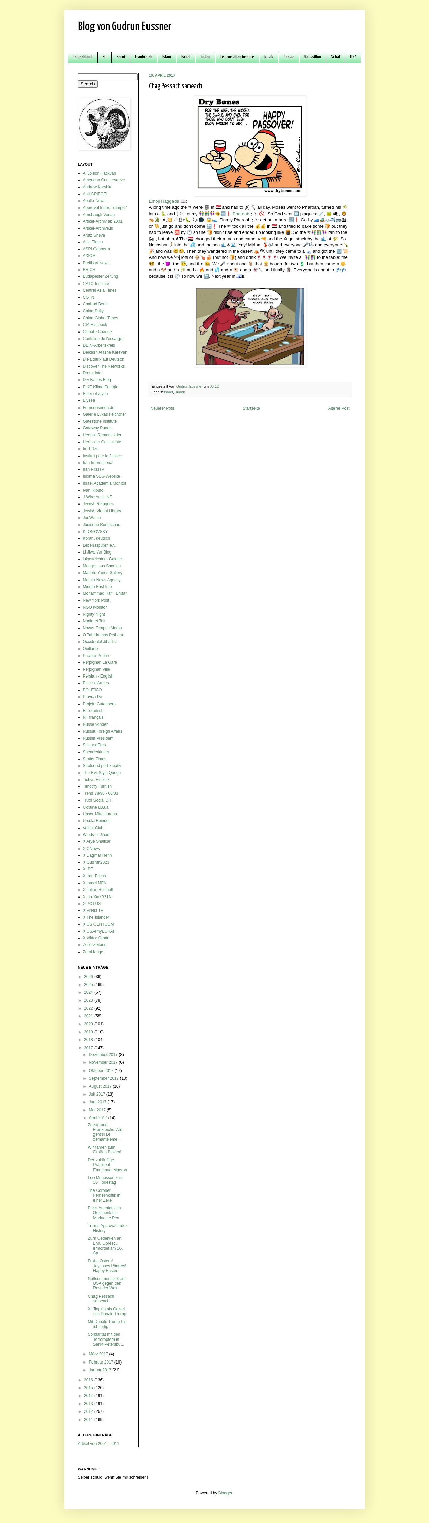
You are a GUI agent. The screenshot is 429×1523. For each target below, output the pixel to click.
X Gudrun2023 (96, 862)
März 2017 (99, 1354)
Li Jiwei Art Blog (97, 552)
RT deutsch (93, 710)
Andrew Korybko (98, 187)
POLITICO (92, 690)
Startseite (251, 408)
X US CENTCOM (98, 924)
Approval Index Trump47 (105, 207)
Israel (185, 57)
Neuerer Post (163, 408)
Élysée (89, 400)
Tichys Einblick (96, 779)
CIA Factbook (95, 324)
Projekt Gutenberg (99, 704)
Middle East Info (97, 586)
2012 (89, 1411)
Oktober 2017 (101, 1070)
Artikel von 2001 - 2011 (98, 1443)
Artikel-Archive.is (98, 228)
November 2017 (104, 1062)
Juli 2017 (97, 1094)
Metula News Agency (102, 580)
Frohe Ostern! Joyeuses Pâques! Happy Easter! (107, 1266)
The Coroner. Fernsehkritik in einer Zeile (104, 1195)
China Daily (93, 311)
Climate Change (97, 331)
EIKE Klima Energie (100, 387)
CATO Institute (96, 283)
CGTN (89, 297)
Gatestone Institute (100, 421)
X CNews (91, 848)
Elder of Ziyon (95, 393)
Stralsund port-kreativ (102, 765)
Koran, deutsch (96, 538)
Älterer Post (339, 408)
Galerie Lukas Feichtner (104, 414)
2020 (89, 1024)
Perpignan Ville (96, 669)
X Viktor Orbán (96, 938)
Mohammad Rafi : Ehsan (105, 593)
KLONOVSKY (95, 531)
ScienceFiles (94, 745)
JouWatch (92, 517)
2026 (89, 976)
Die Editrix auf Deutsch (103, 359)
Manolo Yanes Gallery (103, 572)
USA (353, 57)
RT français (93, 717)
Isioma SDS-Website (101, 476)
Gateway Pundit (97, 428)
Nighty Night (94, 614)
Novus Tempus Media (102, 627)
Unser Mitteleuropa (100, 814)
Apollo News (94, 200)
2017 (89, 1048)
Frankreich (143, 57)
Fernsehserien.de (98, 407)
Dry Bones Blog (97, 379)
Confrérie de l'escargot (103, 338)
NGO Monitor (95, 607)
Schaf (335, 57)
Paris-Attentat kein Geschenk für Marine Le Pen (104, 1213)
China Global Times (100, 318)
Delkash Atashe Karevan (105, 352)
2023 (89, 1000)
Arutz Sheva (94, 235)
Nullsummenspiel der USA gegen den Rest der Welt (107, 1283)
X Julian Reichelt (98, 889)
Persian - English (98, 676)
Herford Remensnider (102, 435)
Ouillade (90, 648)
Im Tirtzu (91, 448)
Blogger (225, 1493)
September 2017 (104, 1078)
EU (105, 57)
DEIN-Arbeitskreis (99, 345)
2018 (89, 1039)
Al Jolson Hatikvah (99, 173)
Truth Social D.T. (98, 800)
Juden (205, 57)
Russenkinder (95, 724)
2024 (89, 992)
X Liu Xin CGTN (97, 896)
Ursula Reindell (96, 820)
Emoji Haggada (164, 201)
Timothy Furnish (97, 786)
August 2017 (101, 1086)
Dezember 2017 (104, 1054)
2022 (89, 1008)
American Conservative (104, 180)
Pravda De (92, 696)
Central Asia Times (100, 290)
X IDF (88, 869)
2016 (89, 1380)
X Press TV (93, 910)
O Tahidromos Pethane (104, 635)
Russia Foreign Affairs (103, 731)
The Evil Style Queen (102, 772)
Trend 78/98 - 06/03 (100, 793)
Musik (268, 57)
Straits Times (94, 759)
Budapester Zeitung (100, 276)
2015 (89, 1387)
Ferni (121, 57)
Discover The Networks (104, 366)
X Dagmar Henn (97, 855)
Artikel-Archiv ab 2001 (103, 221)
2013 (89, 1403)
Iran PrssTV (93, 469)
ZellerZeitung (95, 944)
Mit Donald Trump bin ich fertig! (107, 1324)
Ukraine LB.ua (96, 807)
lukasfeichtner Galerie (102, 559)
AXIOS (89, 255)
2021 (89, 1016)
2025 (89, 984)
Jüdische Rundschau (101, 524)
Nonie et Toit (94, 621)
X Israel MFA (94, 883)
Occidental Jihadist (100, 641)
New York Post (96, 600)
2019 (89, 1032)
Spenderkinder (96, 752)
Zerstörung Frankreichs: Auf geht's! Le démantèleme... (105, 1132)
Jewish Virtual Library (102, 511)
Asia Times (93, 242)
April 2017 (98, 1117)
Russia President (98, 738)
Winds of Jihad (96, 834)
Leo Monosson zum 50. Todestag (105, 1180)
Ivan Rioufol (93, 490)
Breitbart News (96, 263)
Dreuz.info (92, 373)
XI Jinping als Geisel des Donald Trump (107, 1311)
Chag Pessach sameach (101, 1298)
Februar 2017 (101, 1362)
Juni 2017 (98, 1102)
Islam (166, 57)
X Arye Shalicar (97, 841)
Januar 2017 (100, 1370)
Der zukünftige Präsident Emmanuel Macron (107, 1165)
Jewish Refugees (98, 503)
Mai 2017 (98, 1110)
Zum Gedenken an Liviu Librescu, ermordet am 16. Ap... (105, 1245)
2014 (89, 1395)
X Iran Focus (94, 876)
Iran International (98, 462)
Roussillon (312, 57)
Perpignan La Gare (100, 662)
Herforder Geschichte (102, 442)
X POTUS (92, 903)
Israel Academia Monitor (105, 483)
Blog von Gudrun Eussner (124, 26)
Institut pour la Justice (102, 455)
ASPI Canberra (96, 249)
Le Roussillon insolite (237, 57)
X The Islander (96, 917)
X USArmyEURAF (99, 931)
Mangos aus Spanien (102, 566)
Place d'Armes (96, 683)
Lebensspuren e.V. (100, 545)
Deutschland (82, 57)
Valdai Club (93, 828)
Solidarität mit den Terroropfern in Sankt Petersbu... (106, 1339)
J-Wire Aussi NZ (97, 497)
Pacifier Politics (96, 655)
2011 (89, 1419)
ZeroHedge (93, 952)
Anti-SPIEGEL (96, 194)
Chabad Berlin (96, 304)
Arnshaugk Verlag (99, 214)
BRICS (89, 269)
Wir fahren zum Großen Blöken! (104, 1149)
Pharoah (241, 213)
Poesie (289, 57)
